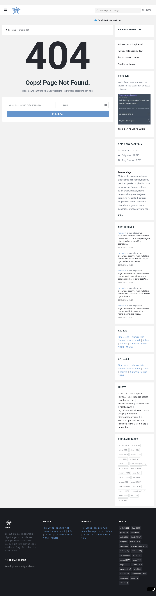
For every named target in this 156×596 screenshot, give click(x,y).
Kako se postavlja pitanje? (130, 34)
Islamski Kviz (137, 326)
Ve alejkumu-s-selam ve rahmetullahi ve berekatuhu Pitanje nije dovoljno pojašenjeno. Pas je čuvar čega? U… (133, 264)
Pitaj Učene (123, 326)
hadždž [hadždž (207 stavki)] (135, 444)
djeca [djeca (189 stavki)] (123, 439)
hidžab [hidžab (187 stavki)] (134, 448)
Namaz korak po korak (129, 329)
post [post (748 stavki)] (136, 467)
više (120, 205)
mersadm (122, 222)
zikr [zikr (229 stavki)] (134, 485)
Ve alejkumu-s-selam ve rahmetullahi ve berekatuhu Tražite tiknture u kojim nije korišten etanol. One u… (133, 246)
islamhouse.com (126, 389)
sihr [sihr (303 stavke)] (136, 476)
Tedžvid (123, 333)
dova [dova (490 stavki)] (135, 439)
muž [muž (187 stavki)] (136, 462)
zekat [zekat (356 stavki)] (123, 485)
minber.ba (132, 403)
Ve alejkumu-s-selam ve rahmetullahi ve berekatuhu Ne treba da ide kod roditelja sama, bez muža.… (133, 299)
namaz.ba (123, 416)
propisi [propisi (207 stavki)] (136, 471)
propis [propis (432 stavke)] (123, 471)
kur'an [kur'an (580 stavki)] (123, 458)
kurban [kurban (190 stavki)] (136, 458)
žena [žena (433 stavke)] (123, 490)
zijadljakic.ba (126, 396)
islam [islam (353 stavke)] (123, 453)
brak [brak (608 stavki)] (136, 435)
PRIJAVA (146, 5)
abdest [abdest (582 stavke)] (124, 435)
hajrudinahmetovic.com (130, 399)
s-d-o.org (141, 413)
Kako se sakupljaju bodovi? (131, 40)
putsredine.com (136, 409)
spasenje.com (142, 393)
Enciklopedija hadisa (138, 386)
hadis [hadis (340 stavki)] (123, 444)
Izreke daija (124, 161)
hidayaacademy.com (128, 406)
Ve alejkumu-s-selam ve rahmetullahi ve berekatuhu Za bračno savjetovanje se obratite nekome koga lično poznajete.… (134, 228)
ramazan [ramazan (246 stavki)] (124, 476)
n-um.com (123, 383)
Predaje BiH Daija (126, 413)
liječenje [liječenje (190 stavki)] (124, 462)
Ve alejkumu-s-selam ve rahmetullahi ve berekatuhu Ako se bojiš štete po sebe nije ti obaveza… (134, 281)
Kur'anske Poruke (138, 333)
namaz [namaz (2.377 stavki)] (124, 467)
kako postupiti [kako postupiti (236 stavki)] (138, 453)
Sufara (146, 329)
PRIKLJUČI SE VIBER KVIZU (131, 118)
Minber (129, 336)
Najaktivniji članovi (105, 15)
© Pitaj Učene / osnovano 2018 (78, 590)
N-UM (121, 336)
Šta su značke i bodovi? (129, 47)
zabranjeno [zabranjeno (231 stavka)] (138, 480)
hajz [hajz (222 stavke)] (123, 448)
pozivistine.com (125, 393)
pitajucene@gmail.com (20, 555)
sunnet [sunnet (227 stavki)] (124, 480)
